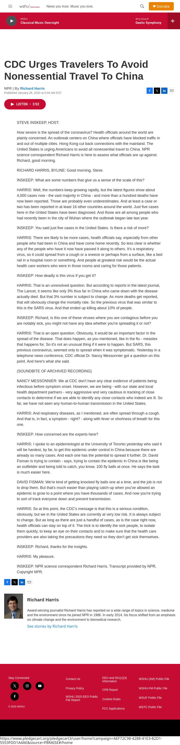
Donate (163, 6)
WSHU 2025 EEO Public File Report (82, 698)
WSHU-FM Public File (153, 688)
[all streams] (174, 21)
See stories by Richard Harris (52, 626)
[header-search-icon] (142, 6)
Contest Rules (111, 699)
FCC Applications (113, 708)
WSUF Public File (150, 697)
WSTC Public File (150, 707)
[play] (11, 21)
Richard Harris (32, 88)
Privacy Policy (75, 688)
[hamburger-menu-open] (10, 6)
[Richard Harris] (13, 606)
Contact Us (73, 679)
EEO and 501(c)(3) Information (114, 679)
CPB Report (110, 689)
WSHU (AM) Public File (154, 679)
